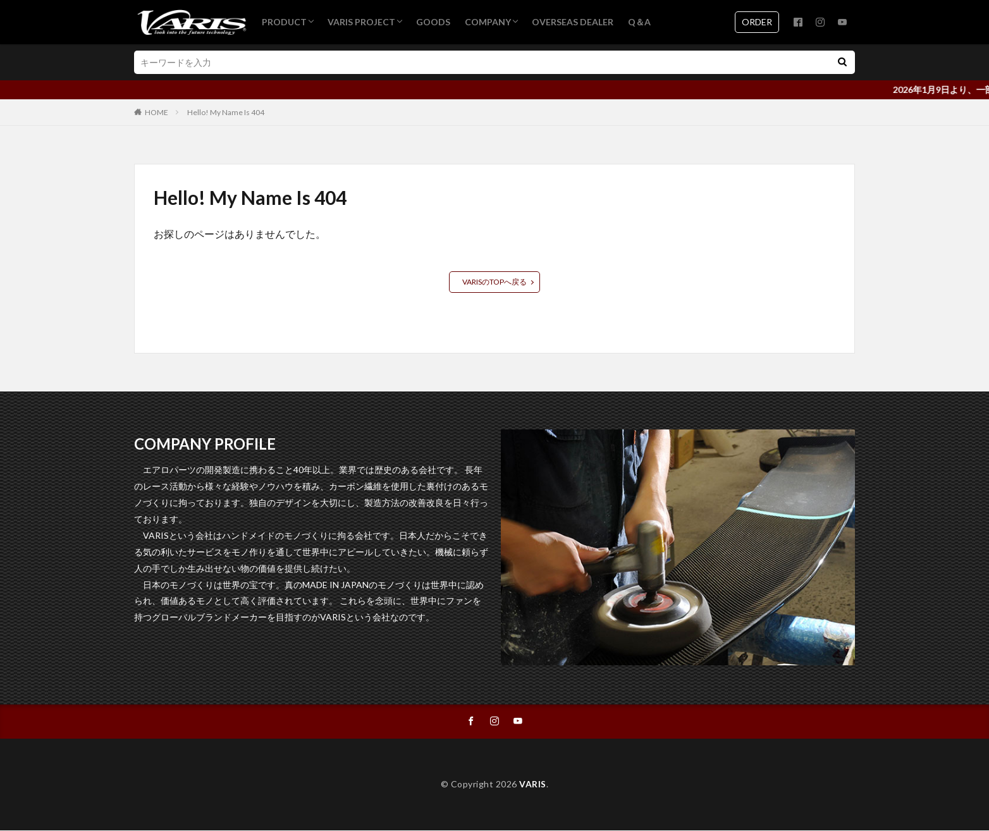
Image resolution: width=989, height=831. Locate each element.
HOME (156, 112)
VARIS (532, 784)
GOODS (433, 21)
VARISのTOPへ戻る (494, 281)
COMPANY (488, 21)
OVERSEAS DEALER (572, 21)
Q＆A (639, 21)
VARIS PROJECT (361, 21)
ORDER (757, 21)
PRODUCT (284, 21)
